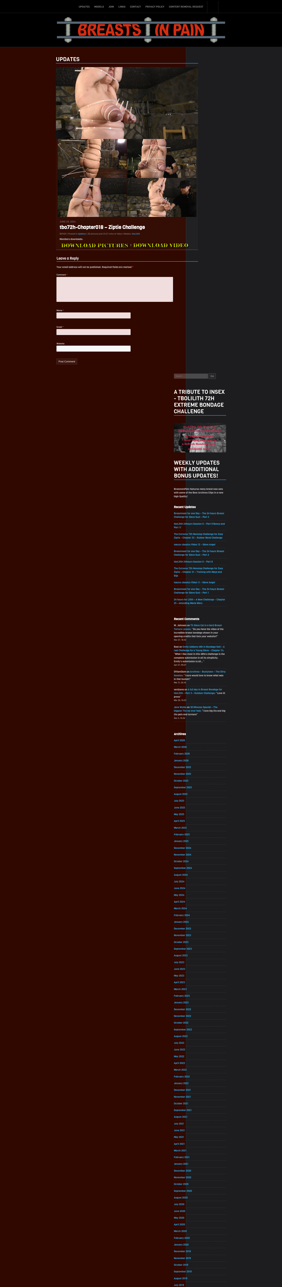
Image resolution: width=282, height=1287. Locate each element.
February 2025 (199, 527)
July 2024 (196, 575)
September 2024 (200, 561)
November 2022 (200, 712)
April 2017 (197, 1171)
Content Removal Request (186, 6)
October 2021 (198, 801)
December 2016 (200, 1198)
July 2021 (196, 821)
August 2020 (198, 897)
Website (43, 347)
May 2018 (196, 1082)
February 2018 (199, 1102)
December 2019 (200, 952)
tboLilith (118, 235)
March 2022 (198, 767)
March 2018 (197, 1096)
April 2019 (197, 1006)
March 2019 (197, 1013)
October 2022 (198, 719)
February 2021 (199, 856)
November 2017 (200, 1123)
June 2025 (197, 499)
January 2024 (199, 616)
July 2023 (196, 657)
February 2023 (199, 691)
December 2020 (200, 869)
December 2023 (200, 623)
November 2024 (200, 547)
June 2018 (197, 1075)
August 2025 (198, 486)
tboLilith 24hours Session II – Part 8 (211, 248)
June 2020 (197, 911)
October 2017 (198, 1130)
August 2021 (198, 815)
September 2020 (200, 890)
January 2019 (198, 1027)
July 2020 (196, 904)
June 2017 (197, 1157)
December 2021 (200, 787)
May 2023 (196, 671)
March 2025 (198, 520)
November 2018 (200, 1041)
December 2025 (200, 458)
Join (111, 6)
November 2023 (200, 630)
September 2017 (200, 1137)
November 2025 (200, 465)
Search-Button (212, 6)
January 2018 (198, 1109)
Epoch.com (226, 1245)
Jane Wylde (197, 397)
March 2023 (198, 684)
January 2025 (199, 534)
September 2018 (200, 1054)
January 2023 (199, 698)
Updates (84, 6)
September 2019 (200, 972)
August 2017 (198, 1143)
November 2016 (200, 1205)
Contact (135, 6)
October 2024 (199, 554)
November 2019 (200, 958)
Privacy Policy (154, 6)
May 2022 (196, 753)
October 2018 (198, 1048)
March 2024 (198, 602)
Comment (44, 276)
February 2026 (199, 445)
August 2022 (198, 732)
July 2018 (196, 1068)
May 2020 (196, 917)
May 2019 (196, 1000)
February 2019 (199, 1020)
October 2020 (198, 883)
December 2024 (200, 541)
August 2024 (198, 568)
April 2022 (197, 760)
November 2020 (200, 876)
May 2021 (196, 835)
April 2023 (197, 678)
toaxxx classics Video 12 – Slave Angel (212, 231)
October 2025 (198, 472)
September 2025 (200, 479)
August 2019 (198, 979)
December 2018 (200, 1034)
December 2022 (200, 705)
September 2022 (200, 726)
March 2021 (197, 849)
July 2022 (196, 739)
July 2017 (196, 1150)
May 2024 (196, 588)
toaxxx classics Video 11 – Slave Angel (212, 269)
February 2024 (199, 609)
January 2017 (198, 1191)
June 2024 (197, 582)
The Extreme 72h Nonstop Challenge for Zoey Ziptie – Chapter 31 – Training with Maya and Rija (216, 259)
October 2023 (198, 636)
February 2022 (199, 773)
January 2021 (198, 863)
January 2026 (199, 451)
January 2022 (199, 780)
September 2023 (200, 643)
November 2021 (200, 794)
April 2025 (197, 513)
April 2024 (197, 595)
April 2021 (197, 842)
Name (42, 313)
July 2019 (196, 986)
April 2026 (197, 431)
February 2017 (199, 1185)
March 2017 (197, 1178)
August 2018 (198, 1061)
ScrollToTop (141, 1263)
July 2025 (196, 493)
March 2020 (198, 931)
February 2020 (199, 938)
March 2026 (198, 438)
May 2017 (196, 1164)
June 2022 (197, 746)
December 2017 (200, 1116)
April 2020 (197, 924)
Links (121, 6)
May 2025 (196, 506)
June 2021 (197, 828)
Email (42, 330)
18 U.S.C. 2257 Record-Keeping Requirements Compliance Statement (154, 1280)
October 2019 (198, 965)
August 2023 (198, 650)
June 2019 (197, 993)
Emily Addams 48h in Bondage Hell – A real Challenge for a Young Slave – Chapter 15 (216, 339)
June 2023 (197, 664)
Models (99, 6)
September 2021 (200, 808)
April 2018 (197, 1089)
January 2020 (199, 945)
